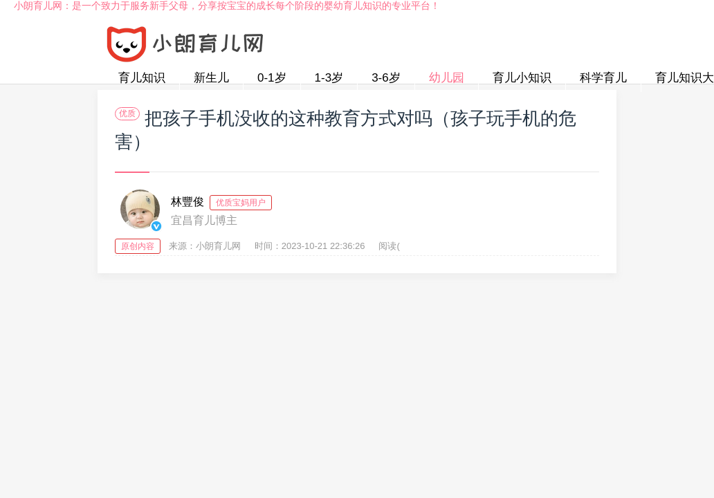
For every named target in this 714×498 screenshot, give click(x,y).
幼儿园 (446, 77)
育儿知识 (141, 77)
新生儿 (211, 77)
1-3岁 (329, 77)
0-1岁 (271, 77)
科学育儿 (603, 77)
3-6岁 (386, 77)
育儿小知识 (522, 77)
